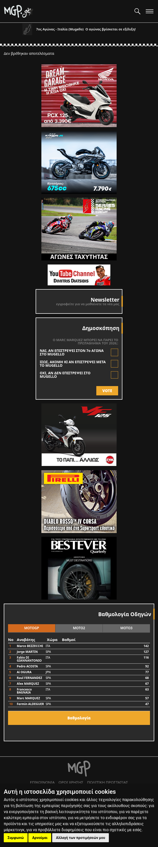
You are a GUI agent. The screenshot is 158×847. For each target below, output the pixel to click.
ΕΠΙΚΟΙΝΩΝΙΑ (42, 782)
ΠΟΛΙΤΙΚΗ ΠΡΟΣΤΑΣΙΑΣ (107, 782)
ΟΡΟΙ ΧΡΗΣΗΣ (70, 782)
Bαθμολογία (79, 717)
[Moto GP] (67, 11)
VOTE (107, 390)
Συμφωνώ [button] (16, 838)
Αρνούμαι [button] (39, 838)
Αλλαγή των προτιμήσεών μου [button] (80, 838)
